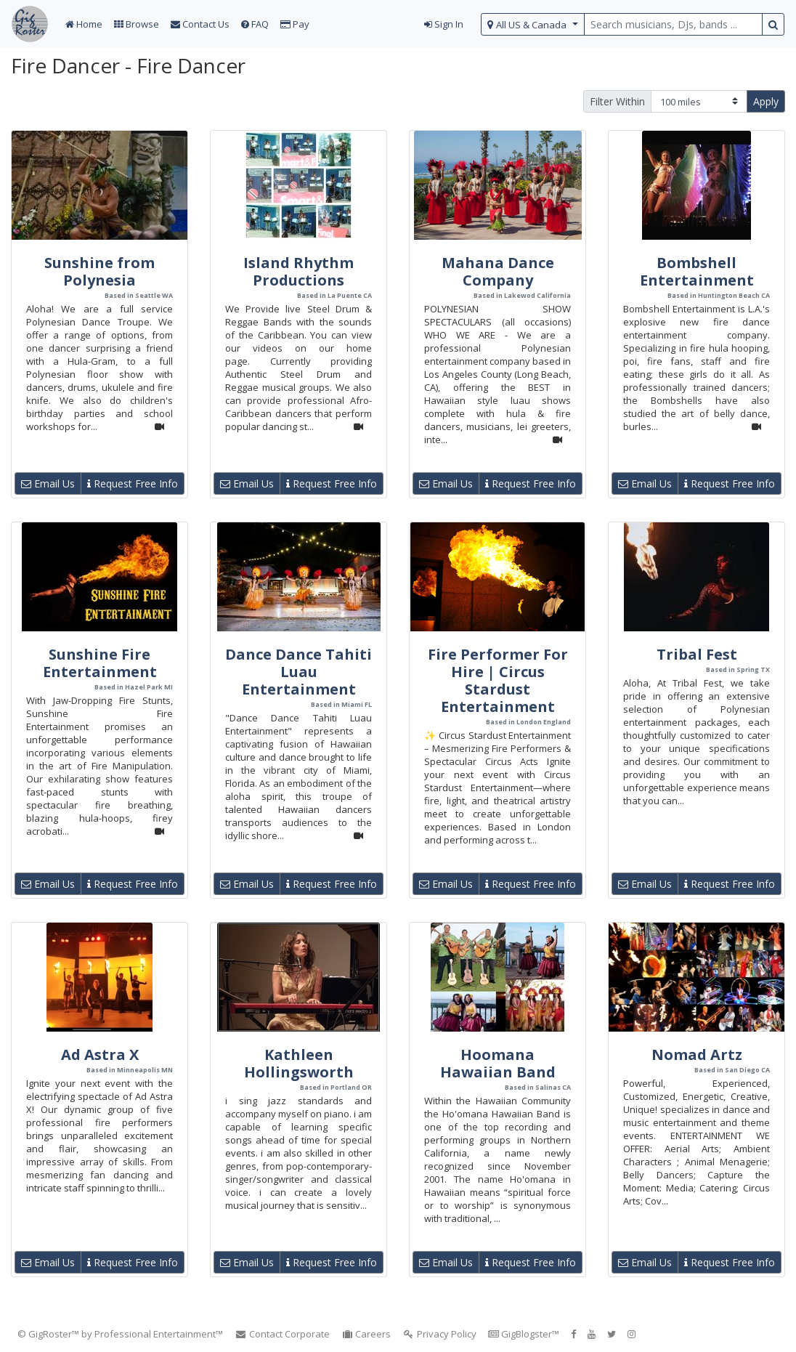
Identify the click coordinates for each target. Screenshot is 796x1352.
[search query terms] (673, 24)
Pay (294, 24)
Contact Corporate (282, 1333)
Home (83, 24)
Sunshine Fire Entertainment (100, 662)
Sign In (443, 24)
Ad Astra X (100, 1054)
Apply (766, 101)
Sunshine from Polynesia (99, 271)
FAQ (255, 24)
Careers (366, 1333)
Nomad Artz (696, 1054)
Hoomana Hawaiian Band (498, 1063)
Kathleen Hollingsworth (299, 1063)
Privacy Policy (439, 1333)
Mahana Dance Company (498, 271)
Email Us (48, 483)
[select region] (533, 24)
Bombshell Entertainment (697, 271)
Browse (136, 24)
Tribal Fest (697, 654)
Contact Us (200, 24)
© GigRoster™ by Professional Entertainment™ (120, 1333)
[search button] (773, 24)
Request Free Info (132, 483)
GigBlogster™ (523, 1333)
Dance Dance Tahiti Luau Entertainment (298, 671)
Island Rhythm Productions (298, 271)
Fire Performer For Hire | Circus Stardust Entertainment (498, 680)
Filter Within (617, 101)
